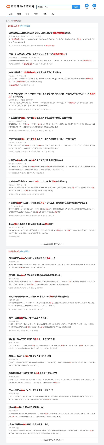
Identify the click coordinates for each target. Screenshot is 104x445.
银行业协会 (29, 130)
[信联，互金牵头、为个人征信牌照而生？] (29, 318)
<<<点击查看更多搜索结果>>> (52, 244)
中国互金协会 (15, 173)
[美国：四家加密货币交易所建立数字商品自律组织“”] (38, 54)
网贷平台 (22, 309)
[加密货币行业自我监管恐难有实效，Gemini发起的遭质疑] (40, 33)
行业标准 (25, 85)
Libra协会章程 (15, 237)
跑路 (32, 288)
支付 (37, 130)
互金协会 (13, 309)
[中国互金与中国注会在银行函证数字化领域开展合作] (36, 160)
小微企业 (50, 130)
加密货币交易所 (15, 64)
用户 (53, 14)
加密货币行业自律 (16, 45)
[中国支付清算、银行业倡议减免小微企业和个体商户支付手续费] (41, 118)
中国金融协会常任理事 (18, 215)
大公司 (35, 330)
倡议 (43, 130)
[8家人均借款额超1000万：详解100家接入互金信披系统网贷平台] (39, 297)
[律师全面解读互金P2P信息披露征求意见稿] (30, 356)
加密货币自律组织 (47, 64)
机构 (19, 14)
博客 (36, 14)
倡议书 (52, 152)
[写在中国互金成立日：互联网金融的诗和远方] (31, 390)
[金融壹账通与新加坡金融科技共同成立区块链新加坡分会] (38, 181)
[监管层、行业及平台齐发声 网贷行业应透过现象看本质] (35, 275)
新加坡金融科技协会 (27, 194)
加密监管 (39, 45)
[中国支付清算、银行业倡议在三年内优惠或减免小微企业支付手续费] (42, 139)
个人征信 (13, 330)
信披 (29, 309)
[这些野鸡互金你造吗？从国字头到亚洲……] (32, 258)
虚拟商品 (22, 109)
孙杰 (29, 215)
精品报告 (13, 109)
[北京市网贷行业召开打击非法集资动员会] (29, 424)
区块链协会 (40, 194)
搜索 (76, 7)
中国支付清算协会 (16, 130)
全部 (10, 14)
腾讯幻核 (39, 109)
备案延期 (39, 288)
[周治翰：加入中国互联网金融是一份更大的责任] (32, 339)
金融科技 (36, 215)
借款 (35, 309)
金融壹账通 (14, 194)
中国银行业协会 (36, 152)
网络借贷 (25, 288)
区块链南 (31, 109)
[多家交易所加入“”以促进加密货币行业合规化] (35, 72)
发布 (27, 152)
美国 (37, 64)
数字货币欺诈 (29, 45)
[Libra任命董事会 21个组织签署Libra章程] (31, 224)
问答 (44, 14)
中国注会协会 (39, 173)
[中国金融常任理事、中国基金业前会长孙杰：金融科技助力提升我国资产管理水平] (48, 203)
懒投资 (41, 309)
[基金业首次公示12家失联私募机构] (26, 407)
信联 (29, 330)
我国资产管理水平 (48, 215)
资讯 (27, 14)
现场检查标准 (15, 288)
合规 (32, 85)
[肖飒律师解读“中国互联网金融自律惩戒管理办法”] (33, 373)
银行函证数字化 (27, 173)
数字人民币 (49, 109)
